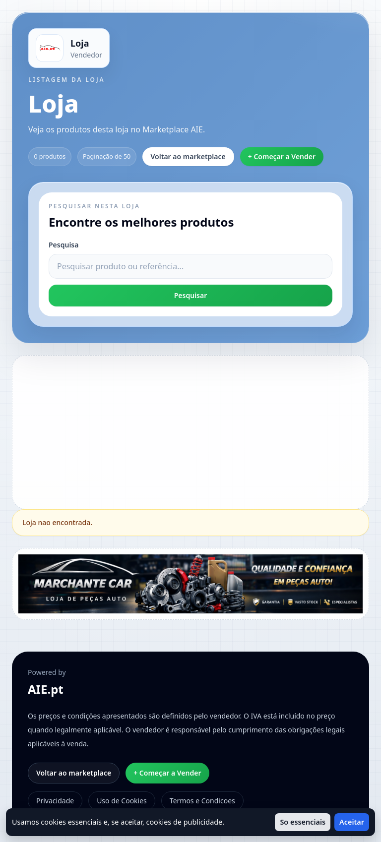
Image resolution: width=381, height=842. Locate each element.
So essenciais (302, 822)
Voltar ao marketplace (188, 156)
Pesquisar (190, 295)
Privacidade (55, 800)
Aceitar (351, 822)
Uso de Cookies (122, 800)
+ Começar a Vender (282, 156)
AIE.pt (46, 689)
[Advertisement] (199, 430)
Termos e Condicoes (202, 800)
